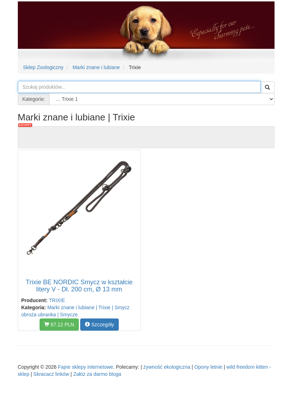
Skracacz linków (51, 374)
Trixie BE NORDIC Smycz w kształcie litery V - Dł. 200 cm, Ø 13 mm (79, 286)
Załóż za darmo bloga (97, 374)
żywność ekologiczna (166, 367)
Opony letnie (208, 367)
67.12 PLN (59, 324)
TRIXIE (57, 300)
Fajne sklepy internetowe (85, 367)
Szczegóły (99, 324)
